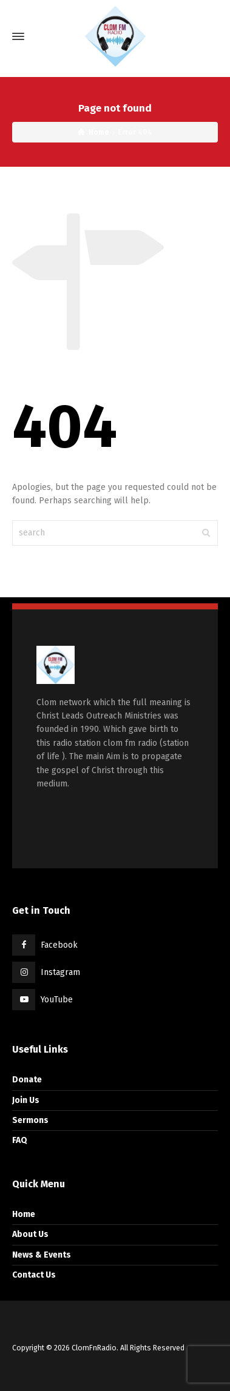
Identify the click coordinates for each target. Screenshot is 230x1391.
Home (23, 1214)
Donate (27, 1079)
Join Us (25, 1100)
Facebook (59, 945)
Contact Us (34, 1275)
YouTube (57, 999)
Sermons (30, 1120)
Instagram (60, 972)
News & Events (41, 1255)
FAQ (19, 1140)
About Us (30, 1234)
